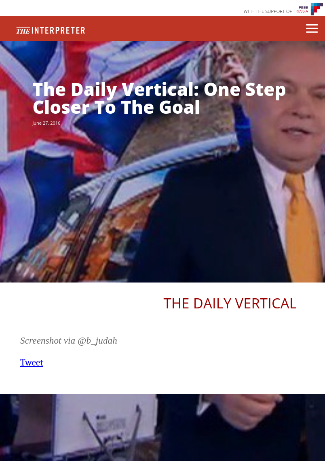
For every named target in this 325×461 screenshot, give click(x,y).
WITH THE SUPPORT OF (268, 11)
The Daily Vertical (230, 302)
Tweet (31, 362)
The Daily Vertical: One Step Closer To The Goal (159, 98)
